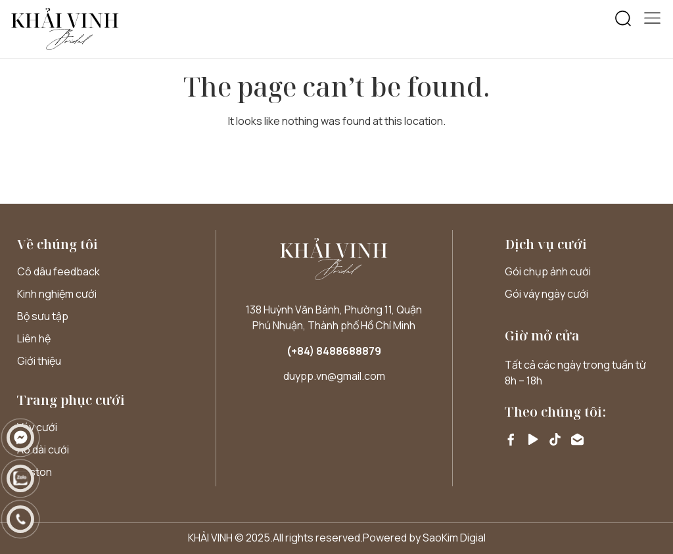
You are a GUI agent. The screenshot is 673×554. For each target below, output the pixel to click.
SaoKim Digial (454, 537)
